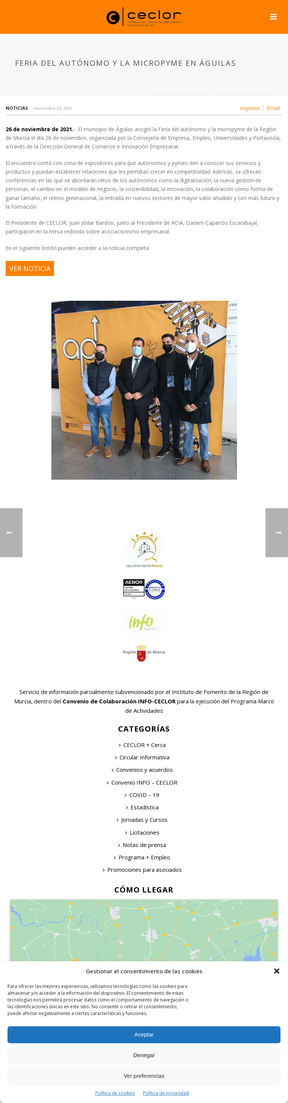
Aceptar (144, 1034)
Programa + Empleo (142, 857)
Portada (121, 88)
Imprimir (250, 108)
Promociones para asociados (142, 869)
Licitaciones (142, 832)
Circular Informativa (142, 757)
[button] (276, 971)
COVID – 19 (142, 794)
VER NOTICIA (29, 268)
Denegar (144, 1055)
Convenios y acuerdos (142, 769)
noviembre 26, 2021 (52, 108)
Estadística (142, 807)
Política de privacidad (166, 1093)
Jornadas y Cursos (142, 819)
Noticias (17, 108)
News (143, 88)
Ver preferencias (143, 1076)
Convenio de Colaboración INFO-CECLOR (118, 701)
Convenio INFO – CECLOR (142, 782)
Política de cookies (115, 1093)
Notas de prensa (142, 844)
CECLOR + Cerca (142, 744)
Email (273, 108)
